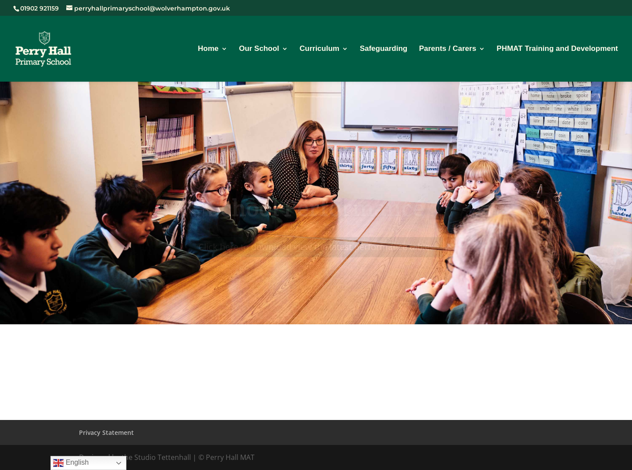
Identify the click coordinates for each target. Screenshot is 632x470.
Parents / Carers (447, 49)
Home (208, 49)
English (71, 463)
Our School (259, 49)
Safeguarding (384, 49)
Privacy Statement (106, 432)
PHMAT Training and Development (557, 49)
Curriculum (319, 49)
